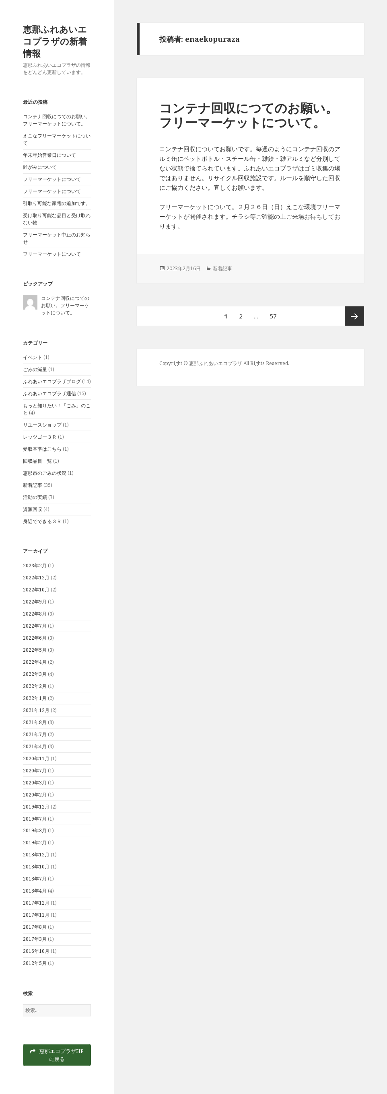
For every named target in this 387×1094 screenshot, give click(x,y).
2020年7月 (35, 770)
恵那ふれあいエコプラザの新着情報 (55, 41)
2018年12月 (36, 854)
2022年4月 (35, 662)
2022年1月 (35, 698)
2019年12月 (36, 806)
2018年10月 (36, 866)
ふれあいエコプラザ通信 (49, 393)
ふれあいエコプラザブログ (52, 381)
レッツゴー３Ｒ (40, 436)
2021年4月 (35, 746)
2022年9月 (35, 601)
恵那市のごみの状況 (44, 473)
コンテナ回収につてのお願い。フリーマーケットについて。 (57, 120)
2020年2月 (35, 794)
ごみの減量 (35, 369)
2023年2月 (35, 565)
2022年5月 (35, 650)
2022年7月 (35, 625)
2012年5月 (35, 963)
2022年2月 (35, 686)
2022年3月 (35, 674)
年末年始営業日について (49, 155)
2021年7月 (35, 734)
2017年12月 (36, 902)
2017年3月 (35, 939)
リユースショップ (42, 424)
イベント (32, 357)
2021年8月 (35, 722)
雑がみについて (40, 167)
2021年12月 (36, 710)
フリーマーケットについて (52, 179)
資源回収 (32, 509)
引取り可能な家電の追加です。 (57, 203)
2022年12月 (36, 577)
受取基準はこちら (42, 448)
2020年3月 (35, 782)
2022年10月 (36, 589)
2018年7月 (35, 878)
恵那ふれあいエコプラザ (215, 363)
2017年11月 (36, 914)
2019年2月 (35, 842)
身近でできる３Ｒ (42, 521)
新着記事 (32, 485)
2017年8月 (35, 927)
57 (273, 316)
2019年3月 (35, 830)
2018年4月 (35, 890)
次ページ (354, 316)
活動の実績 (35, 497)
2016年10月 (36, 951)
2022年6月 (35, 637)
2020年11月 (36, 758)
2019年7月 (35, 818)
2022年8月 (35, 613)
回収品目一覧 (37, 461)
